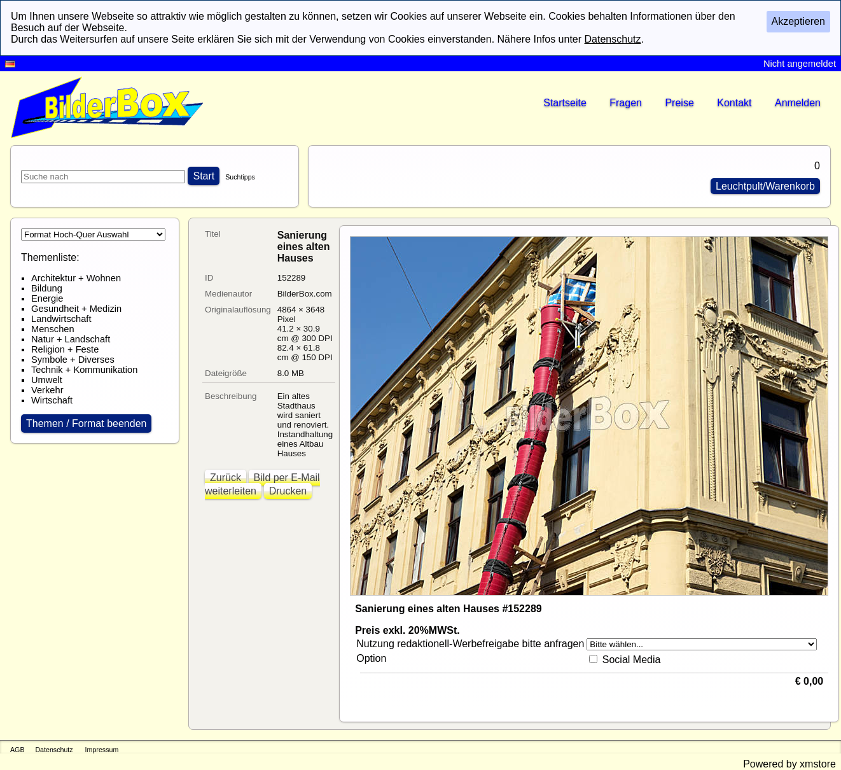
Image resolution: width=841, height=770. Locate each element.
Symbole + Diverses (73, 359)
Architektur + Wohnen (76, 278)
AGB (17, 749)
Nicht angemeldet (799, 64)
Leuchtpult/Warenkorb (765, 186)
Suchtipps (240, 177)
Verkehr (47, 390)
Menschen (52, 329)
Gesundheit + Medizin (76, 309)
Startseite (565, 102)
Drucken (288, 491)
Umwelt (46, 380)
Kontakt (734, 102)
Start (203, 176)
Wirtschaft (52, 400)
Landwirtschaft (61, 319)
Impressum (102, 749)
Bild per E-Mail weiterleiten (262, 484)
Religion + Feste (65, 349)
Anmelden (798, 102)
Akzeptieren (799, 21)
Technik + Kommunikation (84, 370)
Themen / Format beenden (86, 423)
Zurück (225, 477)
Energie (47, 298)
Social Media (631, 659)
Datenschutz (54, 749)
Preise (679, 102)
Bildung (46, 288)
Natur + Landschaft (70, 339)
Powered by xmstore (789, 764)
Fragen (625, 102)
